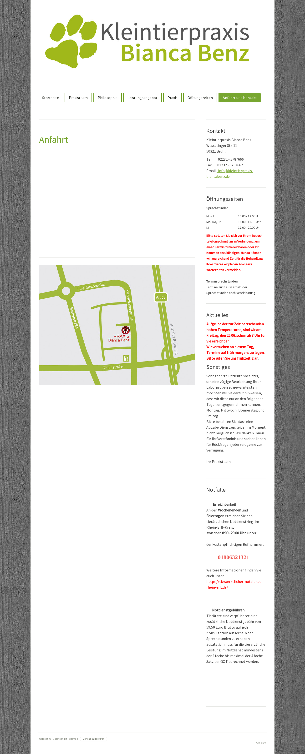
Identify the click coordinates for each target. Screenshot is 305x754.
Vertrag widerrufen (93, 738)
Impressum (44, 738)
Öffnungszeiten (200, 97)
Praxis (173, 97)
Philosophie (107, 97)
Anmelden (261, 742)
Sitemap (73, 738)
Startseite (50, 97)
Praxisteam (78, 97)
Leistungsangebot (142, 97)
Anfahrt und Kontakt (240, 97)
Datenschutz (60, 738)
